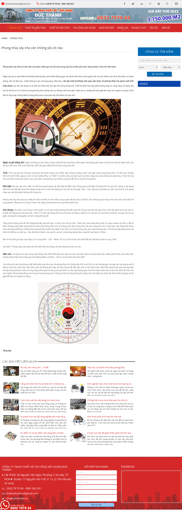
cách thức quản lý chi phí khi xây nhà (104, 416)
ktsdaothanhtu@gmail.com (18, 3)
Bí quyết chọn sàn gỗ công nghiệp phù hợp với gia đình (43, 416)
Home (4, 38)
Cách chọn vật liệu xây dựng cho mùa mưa (40, 400)
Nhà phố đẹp (107, 27)
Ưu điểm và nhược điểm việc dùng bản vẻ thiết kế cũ (43, 433)
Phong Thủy (16, 38)
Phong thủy (139, 27)
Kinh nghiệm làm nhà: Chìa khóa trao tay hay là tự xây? (110, 384)
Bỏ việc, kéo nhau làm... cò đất (34, 367)
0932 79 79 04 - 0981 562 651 (60, 3)
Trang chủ (15, 27)
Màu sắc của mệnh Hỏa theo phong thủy (106, 367)
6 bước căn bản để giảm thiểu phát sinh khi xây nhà (110, 433)
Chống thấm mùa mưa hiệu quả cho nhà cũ (107, 400)
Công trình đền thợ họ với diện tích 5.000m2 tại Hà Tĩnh (43, 384)
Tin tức (154, 27)
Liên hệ (166, 27)
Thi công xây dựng (84, 27)
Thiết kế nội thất (60, 27)
